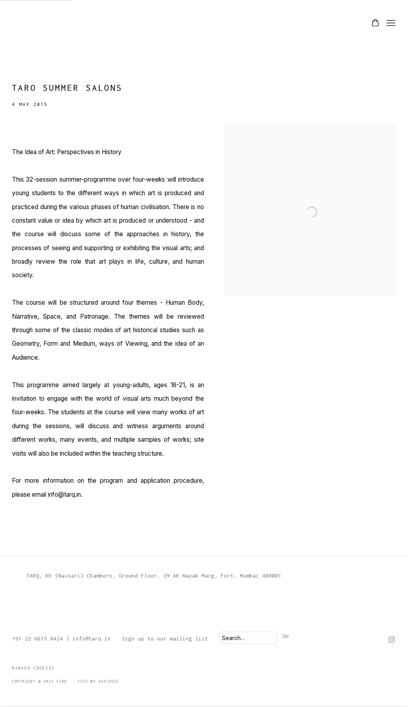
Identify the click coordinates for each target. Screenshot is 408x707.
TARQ (32, 23)
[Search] (248, 638)
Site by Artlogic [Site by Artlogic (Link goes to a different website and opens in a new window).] (98, 681)
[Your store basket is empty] (375, 23)
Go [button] (285, 636)
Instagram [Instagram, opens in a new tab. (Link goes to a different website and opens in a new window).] (391, 640)
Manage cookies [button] (33, 668)
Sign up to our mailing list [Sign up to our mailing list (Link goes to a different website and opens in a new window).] (165, 638)
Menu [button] (390, 23)
